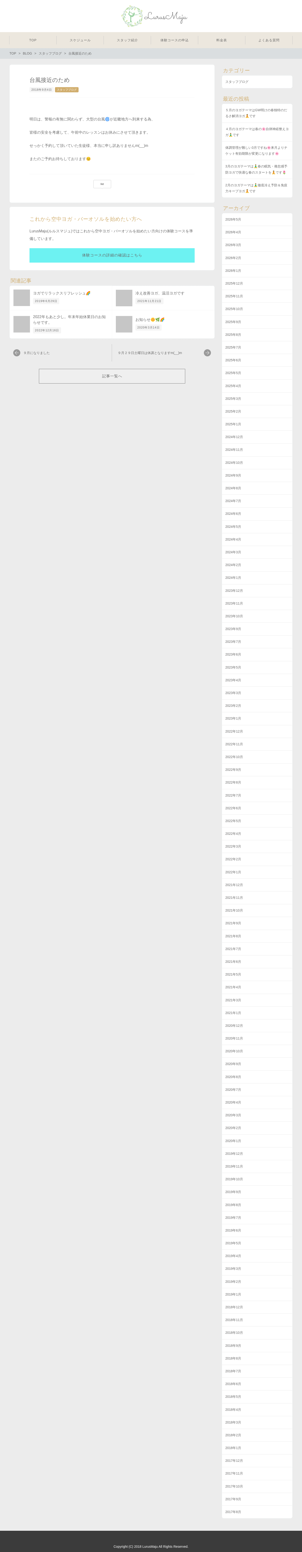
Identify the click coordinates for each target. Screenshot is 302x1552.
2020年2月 (233, 1128)
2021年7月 (233, 949)
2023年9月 (233, 629)
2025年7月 (233, 347)
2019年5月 (233, 1243)
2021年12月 (234, 885)
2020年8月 (233, 1077)
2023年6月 (233, 654)
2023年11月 (234, 603)
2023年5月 (233, 667)
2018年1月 (233, 1448)
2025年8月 (233, 335)
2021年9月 (233, 923)
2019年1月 (233, 1294)
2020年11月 (234, 1038)
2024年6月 (233, 514)
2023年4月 (233, 680)
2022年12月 (234, 731)
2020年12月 (234, 1026)
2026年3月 (233, 245)
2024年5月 (233, 527)
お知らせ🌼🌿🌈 (150, 320)
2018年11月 (234, 1320)
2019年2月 (233, 1281)
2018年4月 (233, 1409)
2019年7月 (233, 1217)
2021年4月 (233, 987)
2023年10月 (234, 616)
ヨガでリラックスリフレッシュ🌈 (62, 293)
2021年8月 (233, 936)
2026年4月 (233, 232)
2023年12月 (234, 591)
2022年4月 (233, 834)
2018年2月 (233, 1435)
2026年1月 (233, 271)
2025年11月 (234, 296)
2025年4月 (233, 386)
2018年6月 (233, 1384)
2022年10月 (234, 757)
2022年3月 (233, 846)
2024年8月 (233, 488)
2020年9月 (233, 1064)
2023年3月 (233, 693)
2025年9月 (233, 322)
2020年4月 (233, 1102)
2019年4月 (233, 1256)
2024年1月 (233, 578)
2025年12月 (234, 283)
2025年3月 (233, 399)
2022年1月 (233, 872)
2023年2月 (233, 706)
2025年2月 (233, 411)
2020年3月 (233, 1115)
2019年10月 (234, 1179)
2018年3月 (233, 1422)
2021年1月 (233, 1013)
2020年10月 (234, 1051)
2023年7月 (233, 642)
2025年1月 (233, 424)
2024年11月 (234, 450)
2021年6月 (233, 962)
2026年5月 (233, 219)
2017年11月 (234, 1473)
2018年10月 (234, 1333)
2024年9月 (233, 475)
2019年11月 (234, 1166)
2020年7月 (233, 1090)
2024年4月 (233, 539)
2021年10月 (234, 910)
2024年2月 (233, 565)
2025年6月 (233, 360)
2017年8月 (233, 1512)
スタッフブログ (67, 89)
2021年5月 (233, 974)
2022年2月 (233, 859)
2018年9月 (233, 1345)
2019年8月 (233, 1205)
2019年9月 (233, 1192)
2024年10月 (234, 463)
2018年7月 (233, 1371)
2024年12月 (234, 437)
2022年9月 (233, 770)
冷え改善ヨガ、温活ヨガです (160, 293)
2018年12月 (234, 1307)
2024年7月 (233, 501)
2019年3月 (233, 1269)
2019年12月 (234, 1153)
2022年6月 (233, 808)
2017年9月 (233, 1499)
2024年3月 (233, 552)
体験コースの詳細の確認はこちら (112, 255)
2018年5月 (233, 1397)
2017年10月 (234, 1486)
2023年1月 (233, 718)
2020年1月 (233, 1141)
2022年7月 (233, 795)
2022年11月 (234, 744)
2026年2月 (233, 258)
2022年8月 (233, 782)
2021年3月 (233, 1000)
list (102, 184)
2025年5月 (233, 373)
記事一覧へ (112, 376)
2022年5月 (233, 821)
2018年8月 (233, 1358)
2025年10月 (234, 309)
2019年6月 (233, 1230)
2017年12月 (234, 1460)
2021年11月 (234, 898)
